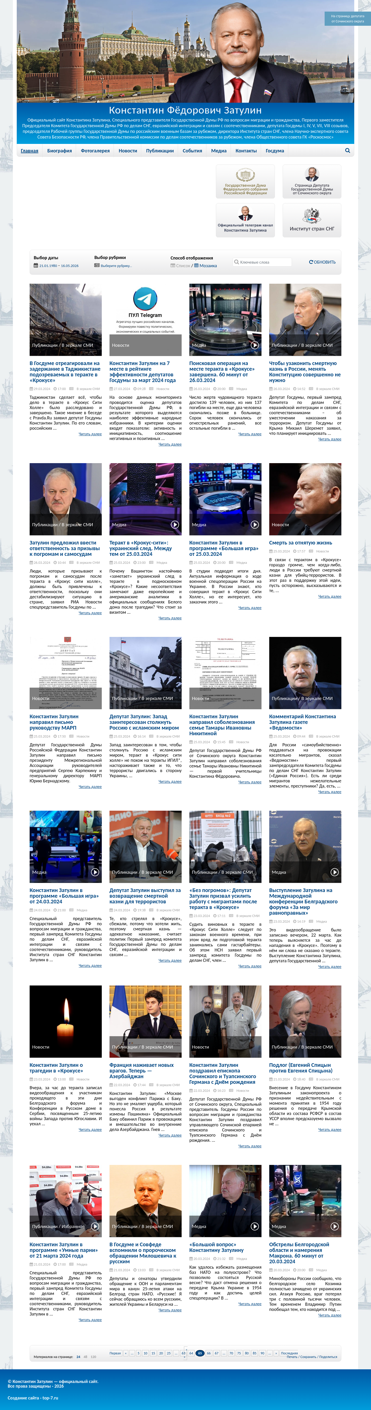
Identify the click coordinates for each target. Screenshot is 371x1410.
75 (239, 1353)
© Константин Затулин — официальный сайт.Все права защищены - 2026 (53, 1383)
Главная (29, 151)
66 (209, 1353)
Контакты (246, 151)
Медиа (219, 151)
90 (262, 1353)
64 (191, 1353)
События (192, 151)
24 (78, 1357)
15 (153, 1353)
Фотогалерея (95, 151)
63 (183, 1353)
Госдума (275, 151)
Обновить (322, 262)
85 (254, 1353)
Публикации (160, 151)
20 (161, 1353)
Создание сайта (23, 1398)
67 (216, 1353)
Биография (59, 151)
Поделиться (328, 1357)
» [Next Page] (276, 1353)
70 (231, 1353)
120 (93, 1357)
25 (169, 1353)
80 (247, 1353)
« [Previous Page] (126, 1353)
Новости (128, 151)
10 (145, 1353)
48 (85, 1357)
